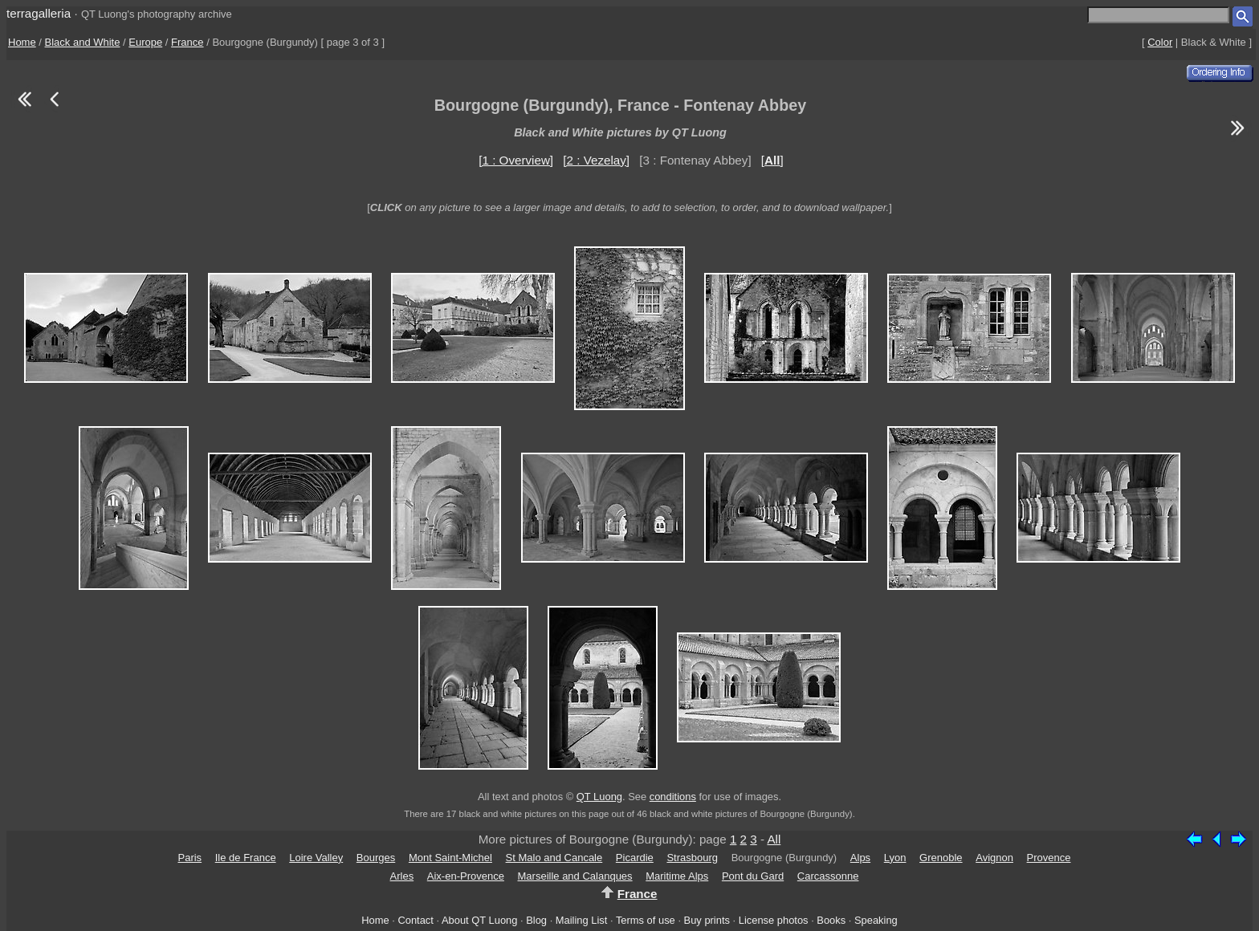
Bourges (376, 858)
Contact (415, 920)
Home (22, 42)
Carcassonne (828, 876)
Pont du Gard (753, 876)
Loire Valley (316, 858)
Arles (402, 876)
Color (1159, 42)
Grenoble (940, 858)
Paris (189, 858)
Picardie (635, 858)
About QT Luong (479, 920)
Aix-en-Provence (465, 876)
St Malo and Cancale (554, 858)
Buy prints (707, 920)
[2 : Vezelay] (596, 160)
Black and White (82, 42)
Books (831, 920)
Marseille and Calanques (575, 876)
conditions (673, 797)
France (187, 42)
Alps (860, 858)
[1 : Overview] (516, 160)
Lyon (895, 858)
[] (772, 160)
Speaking (876, 920)
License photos (774, 920)
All (773, 839)
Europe (145, 42)
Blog (536, 920)
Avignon (994, 858)
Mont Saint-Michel (450, 858)
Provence (1049, 858)
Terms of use (645, 920)
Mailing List (582, 920)
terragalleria (38, 13)
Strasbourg (692, 858)
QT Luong (599, 797)
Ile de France (245, 858)
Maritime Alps (677, 876)
